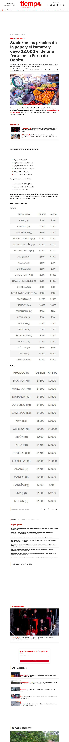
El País (27, 10)
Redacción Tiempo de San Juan (20, 68)
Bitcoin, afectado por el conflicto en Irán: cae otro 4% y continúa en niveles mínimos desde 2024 (34, 529)
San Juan (14, 10)
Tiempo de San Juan (14, 34)
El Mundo (33, 10)
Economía (22, 34)
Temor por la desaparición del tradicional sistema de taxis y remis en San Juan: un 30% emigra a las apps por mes (34, 545)
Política (7, 10)
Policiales (40, 10)
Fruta (28, 519)
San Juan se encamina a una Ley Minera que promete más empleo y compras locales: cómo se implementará (32, 549)
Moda (67, 10)
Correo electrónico (24, 656)
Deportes (20, 10)
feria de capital (35, 519)
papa (19, 519)
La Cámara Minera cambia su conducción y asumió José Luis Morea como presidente (34, 558)
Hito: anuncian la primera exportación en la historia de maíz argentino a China (32, 537)
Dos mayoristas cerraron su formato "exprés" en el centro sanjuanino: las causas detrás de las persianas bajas (33, 541)
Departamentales (49, 10)
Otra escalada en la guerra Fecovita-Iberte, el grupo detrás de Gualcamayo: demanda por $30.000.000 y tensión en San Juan (32, 533)
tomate (23, 519)
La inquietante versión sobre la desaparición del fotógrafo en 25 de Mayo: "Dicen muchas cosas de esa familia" (33, 554)
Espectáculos (60, 10)
